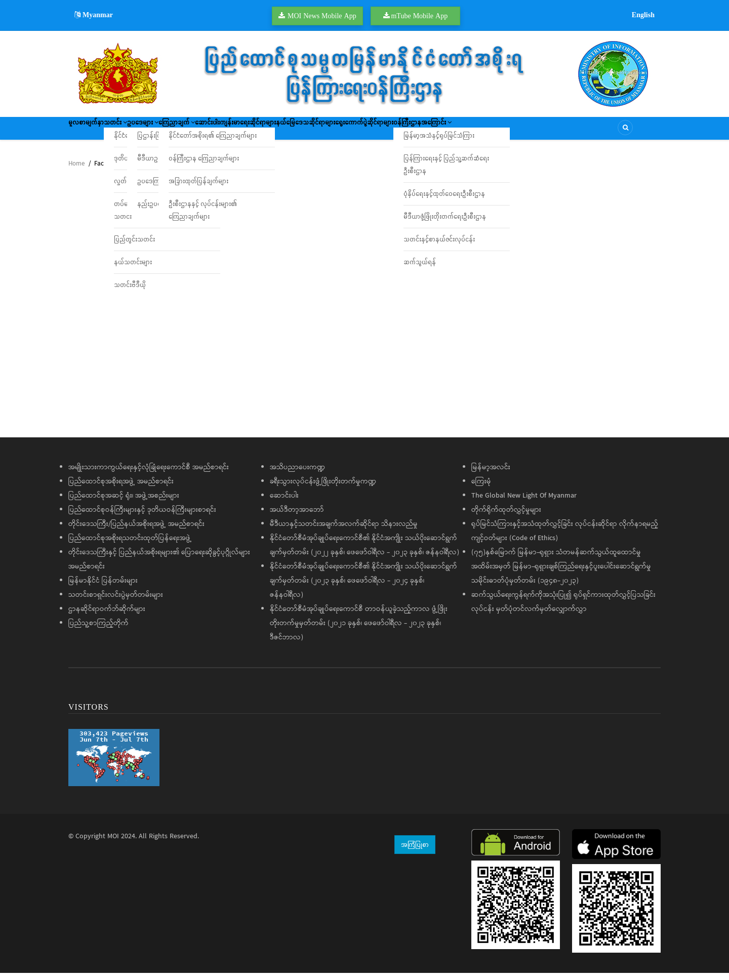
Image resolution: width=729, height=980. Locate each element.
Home (76, 171)
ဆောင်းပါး (273, 131)
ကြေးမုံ (481, 488)
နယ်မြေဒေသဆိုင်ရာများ (401, 131)
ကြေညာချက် (227, 131)
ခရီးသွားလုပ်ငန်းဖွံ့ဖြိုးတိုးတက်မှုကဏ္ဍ (323, 488)
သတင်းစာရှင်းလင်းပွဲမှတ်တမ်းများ (115, 601)
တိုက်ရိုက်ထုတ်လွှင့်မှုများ (506, 516)
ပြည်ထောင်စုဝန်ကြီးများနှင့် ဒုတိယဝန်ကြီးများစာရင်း (142, 516)
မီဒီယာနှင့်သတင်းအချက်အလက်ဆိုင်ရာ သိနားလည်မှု (344, 531)
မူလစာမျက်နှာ (92, 131)
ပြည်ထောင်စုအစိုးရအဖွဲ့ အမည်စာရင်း (121, 488)
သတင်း (136, 131)
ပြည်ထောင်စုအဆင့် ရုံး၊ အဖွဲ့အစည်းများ (123, 502)
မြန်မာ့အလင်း (490, 474)
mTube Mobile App (419, 15)
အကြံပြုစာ (415, 851)
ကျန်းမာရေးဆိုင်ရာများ (327, 131)
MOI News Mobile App (322, 15)
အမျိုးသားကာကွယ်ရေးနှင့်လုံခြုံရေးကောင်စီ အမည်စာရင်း (148, 474)
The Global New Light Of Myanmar (524, 502)
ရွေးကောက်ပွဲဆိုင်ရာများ (476, 131)
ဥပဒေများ (178, 131)
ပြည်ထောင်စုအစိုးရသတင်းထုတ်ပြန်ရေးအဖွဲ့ (130, 545)
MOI (113, 843)
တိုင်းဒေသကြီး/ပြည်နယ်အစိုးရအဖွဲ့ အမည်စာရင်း (136, 531)
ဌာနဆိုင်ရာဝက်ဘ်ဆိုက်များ (106, 616)
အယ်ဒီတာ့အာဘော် (297, 516)
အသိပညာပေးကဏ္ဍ (297, 474)
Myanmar (93, 14)
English (643, 14)
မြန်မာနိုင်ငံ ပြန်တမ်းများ (103, 587)
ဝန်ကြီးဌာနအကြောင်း (551, 131)
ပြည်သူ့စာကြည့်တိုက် (98, 630)
